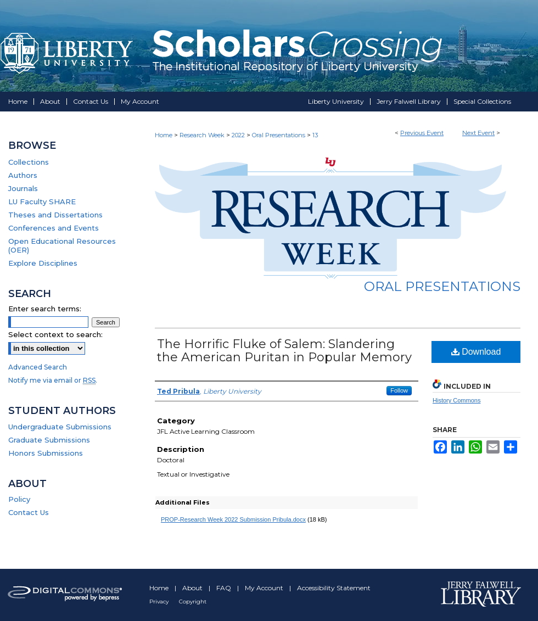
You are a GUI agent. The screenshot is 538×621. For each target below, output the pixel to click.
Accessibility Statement (334, 588)
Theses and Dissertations (55, 214)
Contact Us (28, 512)
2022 (239, 135)
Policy (19, 499)
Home (163, 135)
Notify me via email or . (52, 380)
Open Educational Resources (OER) (62, 245)
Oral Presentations (279, 135)
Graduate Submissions (49, 439)
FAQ (224, 588)
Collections (28, 162)
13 (315, 135)
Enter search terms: (44, 308)
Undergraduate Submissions (59, 426)
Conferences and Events (53, 227)
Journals (23, 188)
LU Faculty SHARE (42, 201)
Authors (22, 175)
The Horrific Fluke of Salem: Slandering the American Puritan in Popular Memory (284, 351)
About (193, 588)
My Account (265, 588)
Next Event (478, 133)
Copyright (192, 601)
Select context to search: (55, 334)
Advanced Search (37, 367)
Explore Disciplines (42, 263)
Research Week (203, 135)
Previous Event (422, 133)
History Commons (456, 400)
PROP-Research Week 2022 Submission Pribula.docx (233, 519)
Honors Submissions (45, 453)
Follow (399, 390)
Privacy (159, 601)
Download (476, 351)
